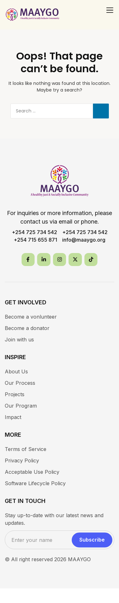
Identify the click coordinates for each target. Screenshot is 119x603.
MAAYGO (79, 559)
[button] (110, 10)
